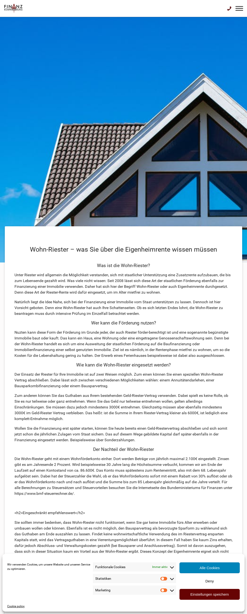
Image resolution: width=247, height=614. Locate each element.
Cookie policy (16, 606)
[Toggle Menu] (239, 8)
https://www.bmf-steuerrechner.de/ (44, 493)
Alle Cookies (209, 568)
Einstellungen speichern (209, 594)
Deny (209, 581)
